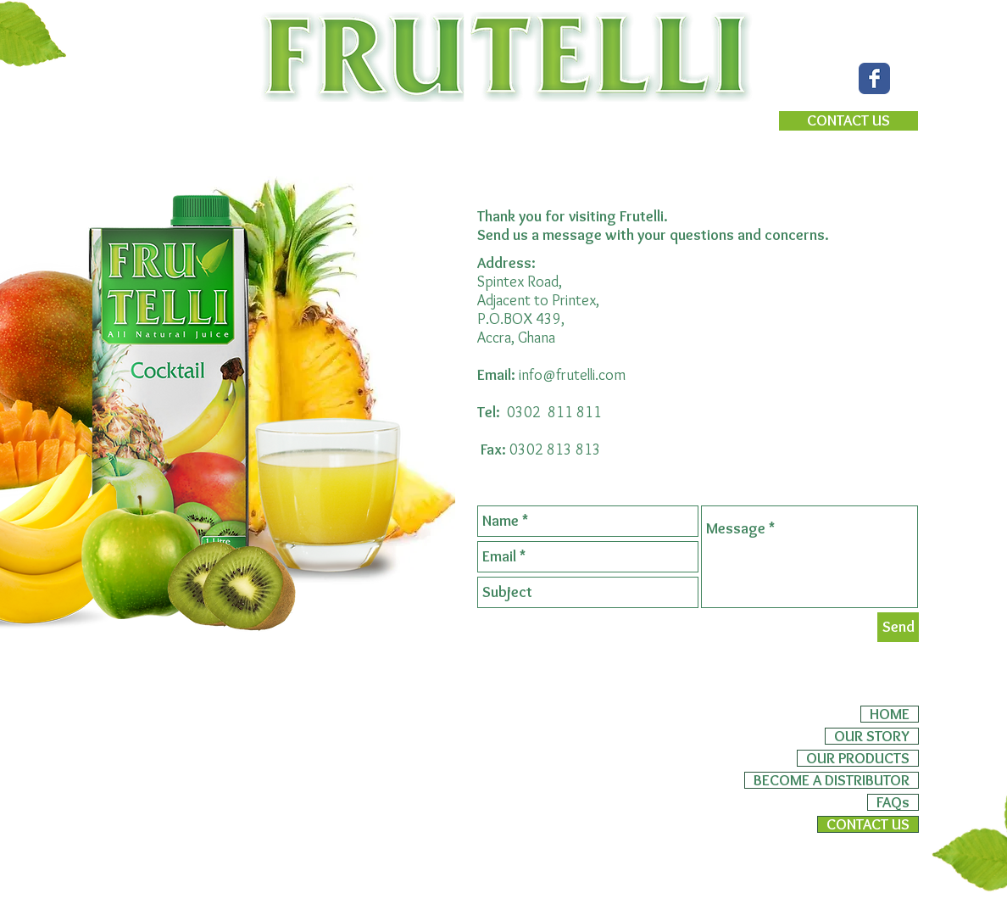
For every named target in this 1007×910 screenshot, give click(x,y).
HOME (890, 714)
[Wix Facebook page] (874, 78)
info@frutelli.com (572, 375)
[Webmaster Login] (865, 859)
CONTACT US (868, 824)
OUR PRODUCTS (858, 758)
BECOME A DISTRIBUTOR (832, 780)
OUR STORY (872, 736)
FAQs (893, 802)
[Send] (898, 627)
